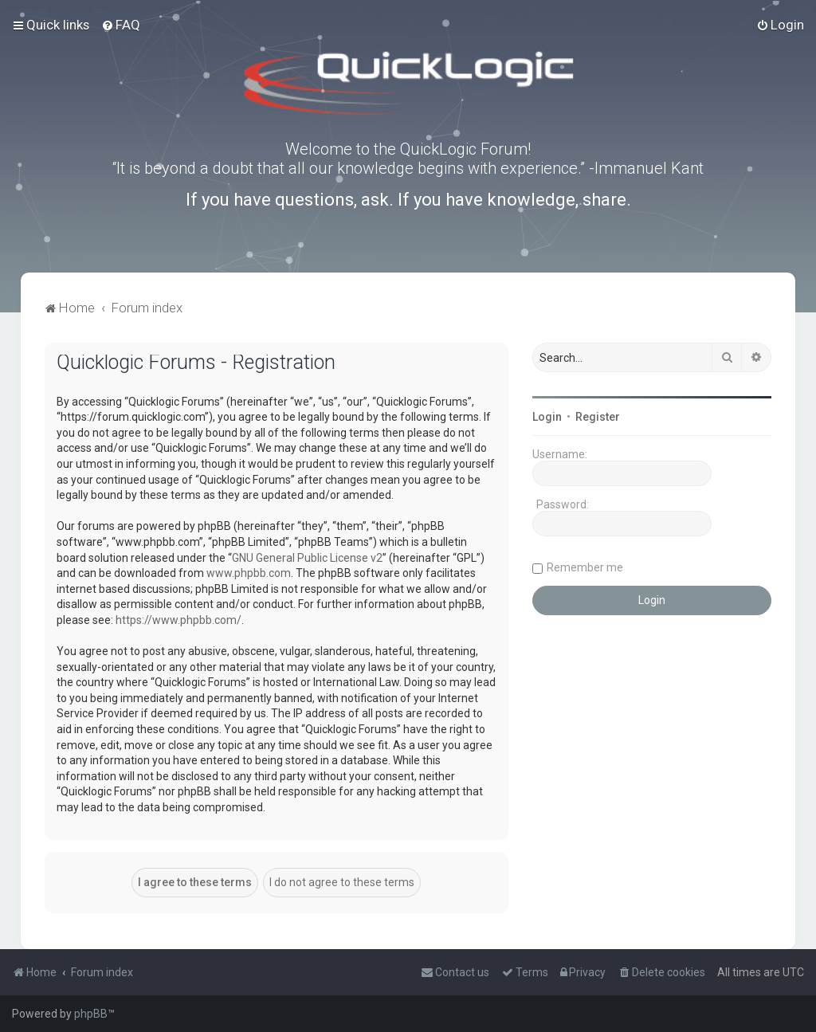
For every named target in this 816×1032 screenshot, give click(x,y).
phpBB (91, 1013)
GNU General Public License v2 (307, 557)
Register (597, 416)
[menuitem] (120, 25)
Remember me (585, 567)
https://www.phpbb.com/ (178, 620)
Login (547, 416)
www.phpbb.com (248, 573)
